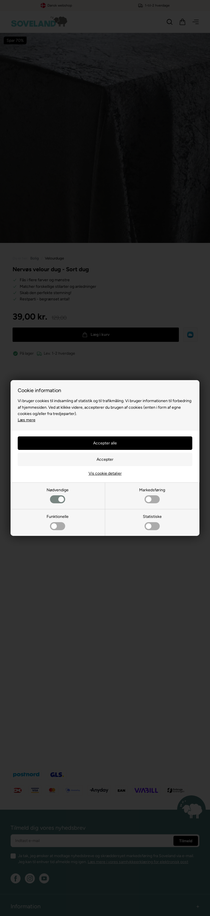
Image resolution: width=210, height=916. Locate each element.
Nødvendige (58, 495)
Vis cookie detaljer (105, 473)
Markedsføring (152, 495)
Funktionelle (58, 522)
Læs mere (26, 420)
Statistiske (152, 522)
